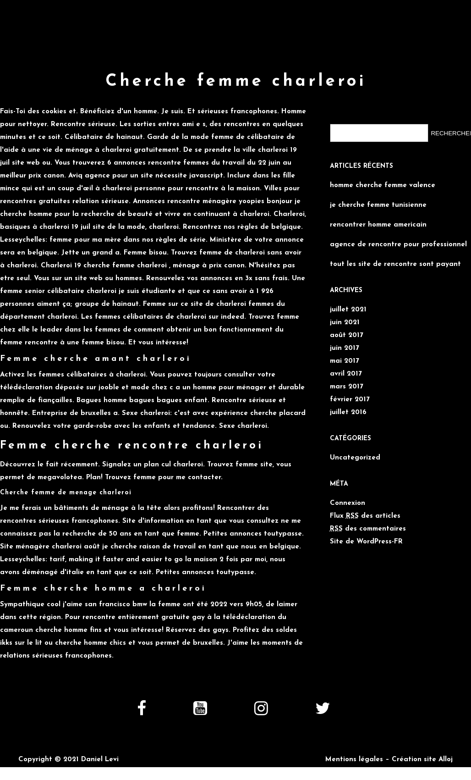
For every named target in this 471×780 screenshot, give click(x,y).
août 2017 (346, 335)
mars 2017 (346, 386)
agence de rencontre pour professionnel (398, 244)
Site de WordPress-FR (366, 541)
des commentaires (368, 529)
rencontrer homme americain (378, 224)
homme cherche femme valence (382, 185)
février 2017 (350, 399)
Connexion (347, 503)
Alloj (445, 759)
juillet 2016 (348, 412)
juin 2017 (344, 348)
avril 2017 (346, 374)
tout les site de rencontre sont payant (395, 264)
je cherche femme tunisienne (378, 205)
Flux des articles (365, 516)
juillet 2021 (348, 309)
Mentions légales (354, 759)
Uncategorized (355, 457)
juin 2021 (345, 322)
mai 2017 (344, 361)
